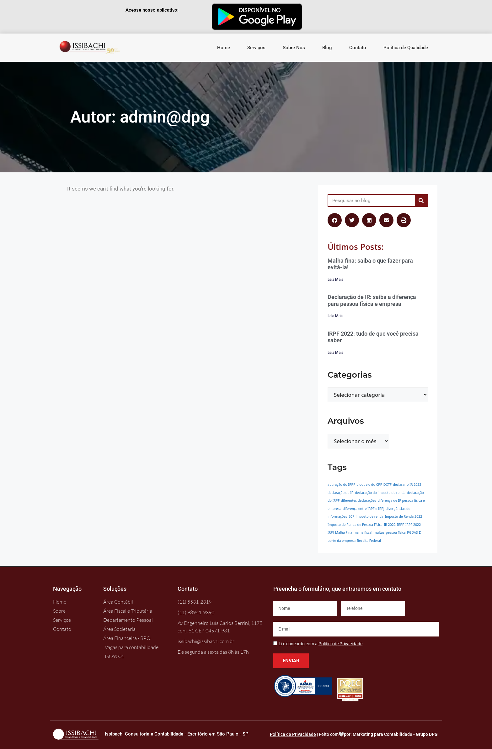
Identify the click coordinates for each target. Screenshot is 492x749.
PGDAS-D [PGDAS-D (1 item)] (414, 532)
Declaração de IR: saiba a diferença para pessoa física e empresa (372, 300)
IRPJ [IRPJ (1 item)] (331, 532)
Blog (327, 47)
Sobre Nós (294, 47)
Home (223, 47)
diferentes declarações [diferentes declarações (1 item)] (358, 500)
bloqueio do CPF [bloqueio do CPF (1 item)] (369, 484)
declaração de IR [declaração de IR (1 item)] (340, 492)
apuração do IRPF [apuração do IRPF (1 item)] (341, 484)
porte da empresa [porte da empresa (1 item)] (342, 540)
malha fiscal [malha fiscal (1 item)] (363, 532)
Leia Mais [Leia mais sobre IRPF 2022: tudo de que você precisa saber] (335, 352)
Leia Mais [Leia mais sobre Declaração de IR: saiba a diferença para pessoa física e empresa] (335, 316)
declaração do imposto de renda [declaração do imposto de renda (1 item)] (380, 492)
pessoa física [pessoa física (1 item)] (395, 532)
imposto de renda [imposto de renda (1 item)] (370, 516)
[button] (335, 220)
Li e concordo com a (320, 643)
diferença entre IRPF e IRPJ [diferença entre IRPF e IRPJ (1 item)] (363, 508)
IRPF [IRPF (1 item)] (400, 524)
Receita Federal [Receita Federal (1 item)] (369, 540)
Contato (357, 47)
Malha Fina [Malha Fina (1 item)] (343, 532)
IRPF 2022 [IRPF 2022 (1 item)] (413, 524)
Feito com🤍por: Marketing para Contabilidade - (378, 734)
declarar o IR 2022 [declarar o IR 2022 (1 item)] (407, 484)
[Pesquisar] (421, 200)
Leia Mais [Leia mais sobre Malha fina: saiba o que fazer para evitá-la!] (335, 279)
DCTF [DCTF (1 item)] (387, 484)
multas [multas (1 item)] (379, 532)
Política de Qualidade (405, 47)
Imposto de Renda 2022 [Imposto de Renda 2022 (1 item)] (403, 516)
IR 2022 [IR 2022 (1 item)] (389, 524)
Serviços (256, 47)
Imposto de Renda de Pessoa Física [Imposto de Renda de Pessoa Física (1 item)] (355, 524)
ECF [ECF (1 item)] (351, 516)
